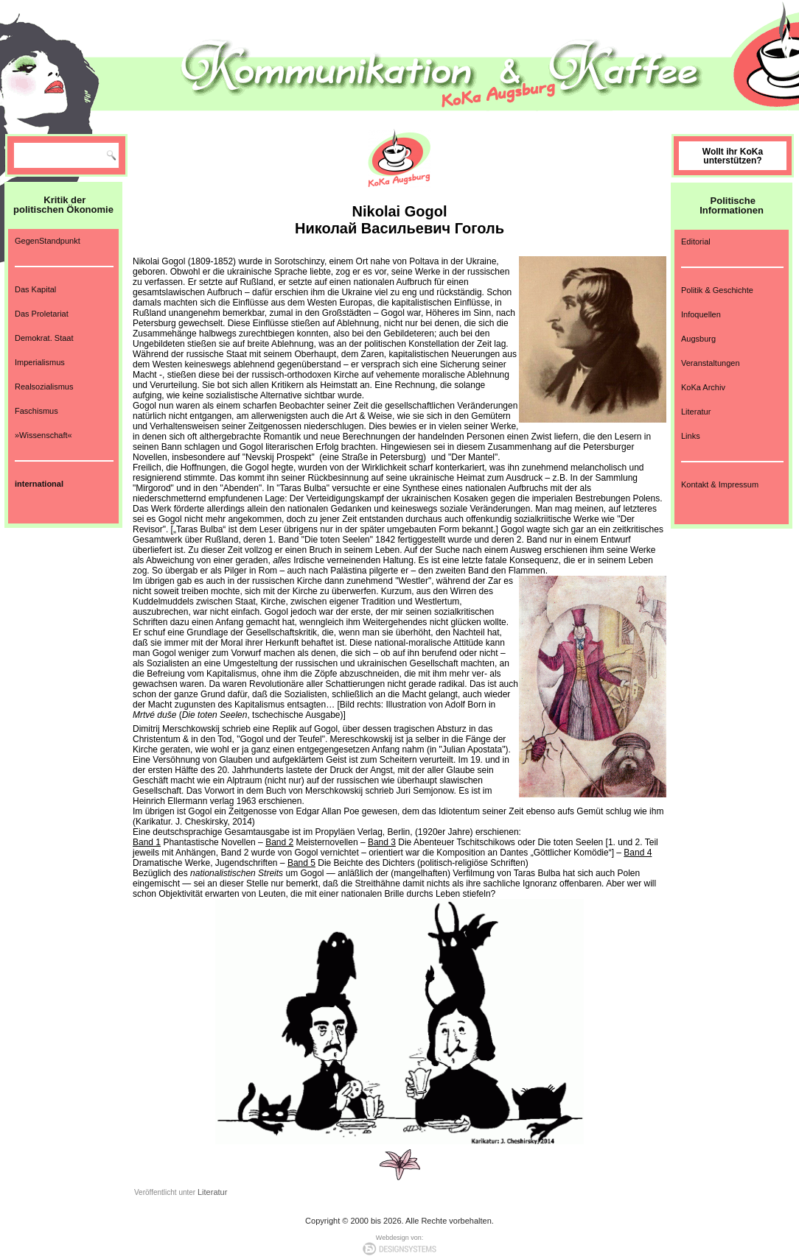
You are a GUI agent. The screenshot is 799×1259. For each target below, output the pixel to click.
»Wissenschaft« (43, 435)
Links (690, 435)
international (39, 483)
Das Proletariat (42, 313)
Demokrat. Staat (44, 338)
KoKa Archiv (703, 387)
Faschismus (36, 410)
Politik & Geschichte (717, 290)
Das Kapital (35, 289)
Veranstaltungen (710, 363)
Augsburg (698, 338)
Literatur (212, 1192)
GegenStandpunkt (47, 240)
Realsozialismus (44, 386)
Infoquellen (701, 314)
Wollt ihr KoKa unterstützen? (732, 156)
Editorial (696, 241)
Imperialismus (40, 362)
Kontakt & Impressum (719, 484)
